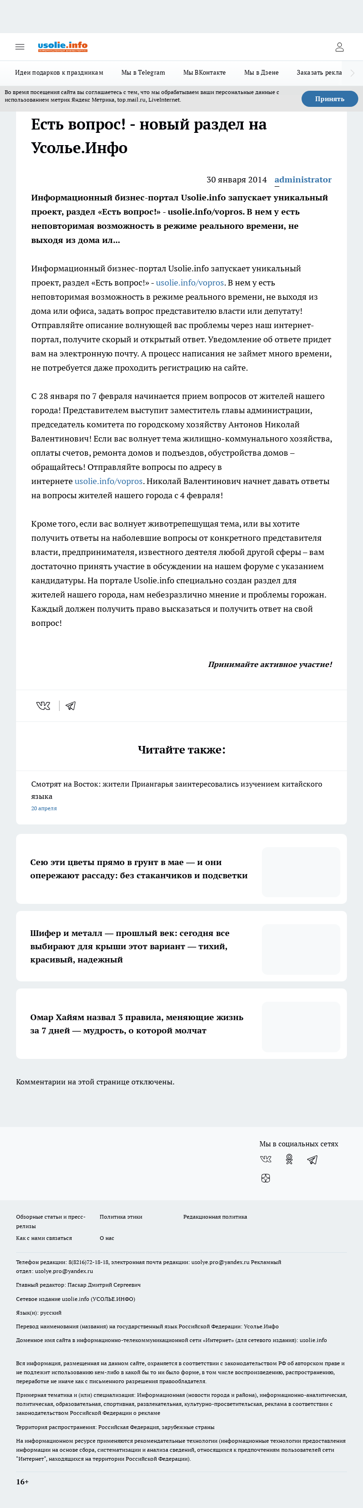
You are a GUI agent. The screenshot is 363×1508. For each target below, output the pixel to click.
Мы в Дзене (261, 72)
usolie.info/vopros (190, 282)
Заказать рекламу (323, 72)
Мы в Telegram (143, 72)
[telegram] (73, 705)
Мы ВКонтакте (204, 72)
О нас (107, 1237)
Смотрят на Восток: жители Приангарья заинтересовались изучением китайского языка (181, 797)
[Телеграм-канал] (313, 1159)
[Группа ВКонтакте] (265, 1159)
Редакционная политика (215, 1216)
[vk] (44, 705)
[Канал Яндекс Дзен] (265, 1178)
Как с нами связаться (44, 1237)
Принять (330, 99)
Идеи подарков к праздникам (59, 72)
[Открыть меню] (20, 46)
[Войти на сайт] (339, 46)
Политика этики (121, 1216)
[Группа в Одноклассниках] (289, 1159)
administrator (303, 179)
